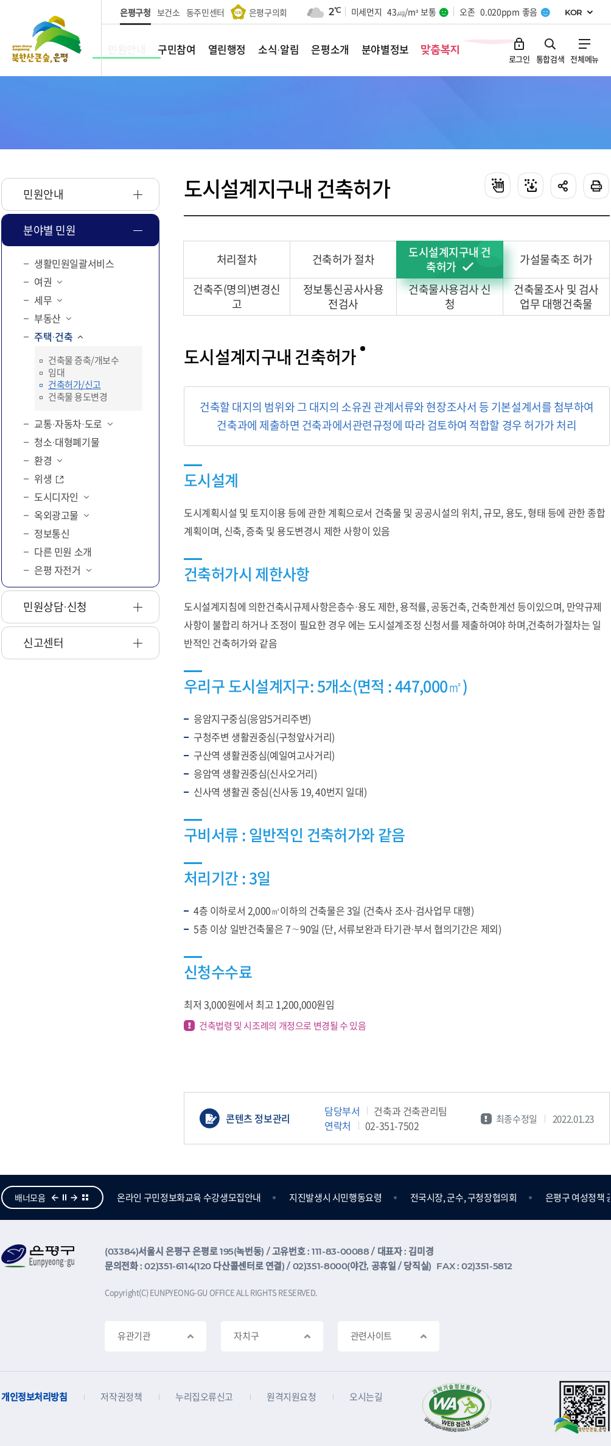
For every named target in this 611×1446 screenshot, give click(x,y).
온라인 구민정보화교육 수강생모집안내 (258, 1197)
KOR (573, 12)
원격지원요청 (291, 1397)
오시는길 (365, 1397)
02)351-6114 (169, 1266)
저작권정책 (121, 1397)
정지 (64, 1197)
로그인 (519, 58)
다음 (74, 1197)
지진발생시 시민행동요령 (405, 1197)
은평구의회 (268, 12)
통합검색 (550, 58)
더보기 (85, 1197)
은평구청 (135, 12)
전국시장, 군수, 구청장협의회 (533, 1197)
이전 (55, 1197)
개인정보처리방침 (34, 1397)
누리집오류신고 (204, 1397)
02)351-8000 (320, 1266)
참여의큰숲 (137, 1197)
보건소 (168, 12)
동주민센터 (205, 12)
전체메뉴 (584, 58)
